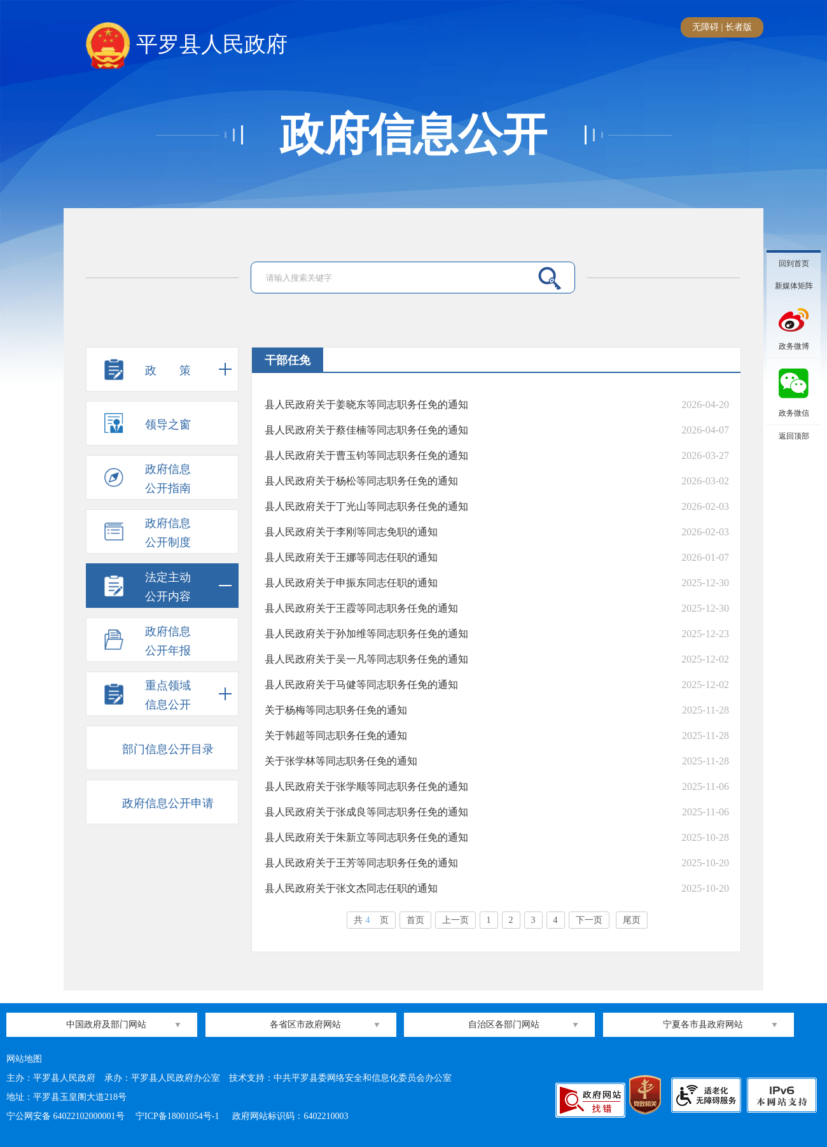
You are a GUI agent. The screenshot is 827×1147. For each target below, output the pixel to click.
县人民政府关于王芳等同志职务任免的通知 (361, 862)
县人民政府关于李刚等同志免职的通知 (351, 531)
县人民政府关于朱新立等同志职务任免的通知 (366, 837)
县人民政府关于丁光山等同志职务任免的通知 (366, 506)
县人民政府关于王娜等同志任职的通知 (351, 557)
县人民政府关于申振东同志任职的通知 (351, 582)
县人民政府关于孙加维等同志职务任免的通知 (366, 633)
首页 (415, 920)
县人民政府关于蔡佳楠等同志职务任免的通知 (366, 430)
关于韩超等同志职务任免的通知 (336, 735)
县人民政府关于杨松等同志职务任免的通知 (361, 480)
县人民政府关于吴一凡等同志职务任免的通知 (366, 659)
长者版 (738, 27)
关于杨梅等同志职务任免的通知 (336, 710)
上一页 (455, 920)
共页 (371, 920)
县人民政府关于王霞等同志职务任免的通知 (361, 608)
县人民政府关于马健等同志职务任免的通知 (361, 684)
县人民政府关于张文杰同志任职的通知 (351, 888)
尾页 (632, 920)
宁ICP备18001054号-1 (178, 1116)
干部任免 (287, 360)
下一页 (589, 920)
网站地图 (24, 1059)
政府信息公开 (413, 135)
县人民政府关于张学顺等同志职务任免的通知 (366, 786)
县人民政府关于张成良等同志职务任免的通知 (366, 811)
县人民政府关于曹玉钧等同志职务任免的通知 (366, 455)
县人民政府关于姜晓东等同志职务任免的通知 (366, 404)
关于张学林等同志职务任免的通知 (341, 761)
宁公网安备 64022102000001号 (65, 1116)
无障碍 (705, 27)
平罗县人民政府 (187, 45)
